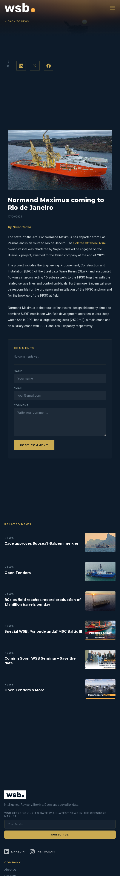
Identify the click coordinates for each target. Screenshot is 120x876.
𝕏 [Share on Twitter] (34, 66)
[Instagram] (42, 851)
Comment (21, 405)
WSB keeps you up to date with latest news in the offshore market (55, 815)
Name (18, 371)
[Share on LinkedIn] (21, 65)
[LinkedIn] (14, 851)
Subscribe (60, 834)
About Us (10, 869)
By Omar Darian (19, 227)
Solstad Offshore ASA (89, 243)
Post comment (34, 445)
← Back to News (16, 21)
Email (18, 388)
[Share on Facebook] (48, 65)
